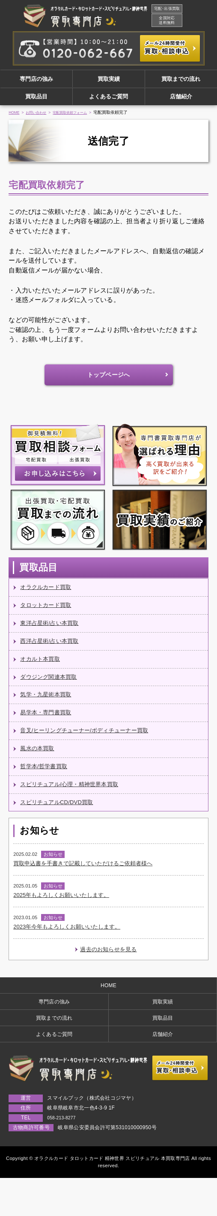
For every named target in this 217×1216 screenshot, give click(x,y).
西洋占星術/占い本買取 (53, 653)
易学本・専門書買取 (49, 729)
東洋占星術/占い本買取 (53, 633)
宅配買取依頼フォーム (81, 118)
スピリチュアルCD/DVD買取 (62, 825)
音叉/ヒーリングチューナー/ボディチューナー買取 (94, 748)
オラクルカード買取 (49, 595)
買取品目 (36, 100)
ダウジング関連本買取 (53, 691)
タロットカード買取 (49, 614)
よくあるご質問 (108, 100)
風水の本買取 (39, 768)
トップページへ (108, 381)
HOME (15, 118)
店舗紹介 (181, 100)
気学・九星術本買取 (49, 710)
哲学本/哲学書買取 (47, 786)
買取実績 (109, 80)
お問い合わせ (41, 118)
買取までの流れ (180, 80)
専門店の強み (36, 80)
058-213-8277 (63, 1155)
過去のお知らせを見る (108, 981)
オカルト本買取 (43, 672)
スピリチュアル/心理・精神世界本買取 (76, 806)
